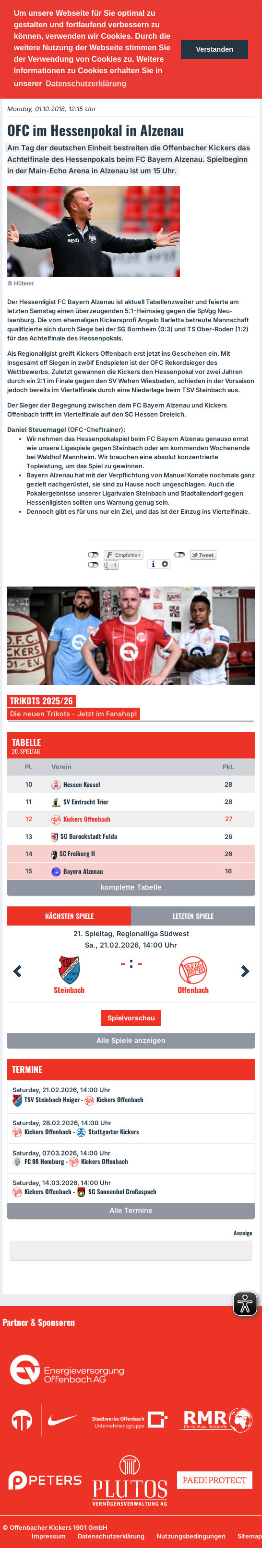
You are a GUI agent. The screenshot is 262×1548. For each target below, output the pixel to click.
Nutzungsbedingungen (191, 1536)
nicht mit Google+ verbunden (93, 565)
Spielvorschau (131, 1018)
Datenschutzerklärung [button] (86, 83)
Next (245, 971)
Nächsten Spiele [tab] (69, 916)
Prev (16, 971)
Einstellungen (165, 564)
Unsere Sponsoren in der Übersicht (62, 1335)
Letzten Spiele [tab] (193, 916)
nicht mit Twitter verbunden (179, 555)
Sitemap (250, 1536)
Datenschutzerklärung (111, 1536)
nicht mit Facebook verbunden (93, 555)
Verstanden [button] (214, 49)
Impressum (49, 1536)
